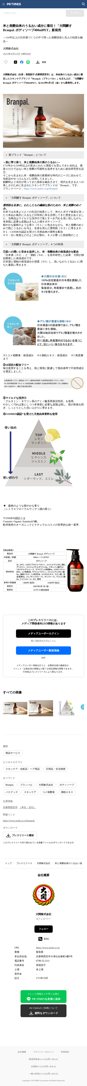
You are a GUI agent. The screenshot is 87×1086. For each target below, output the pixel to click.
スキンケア (30, 792)
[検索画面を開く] (83, 4)
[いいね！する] (6, 62)
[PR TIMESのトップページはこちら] (14, 4)
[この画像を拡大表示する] (15, 708)
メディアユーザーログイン (43, 633)
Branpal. (10, 785)
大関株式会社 (46, 785)
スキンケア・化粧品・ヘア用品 (23, 769)
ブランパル (26, 785)
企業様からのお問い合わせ (43, 1066)
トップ (8, 863)
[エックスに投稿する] (15, 62)
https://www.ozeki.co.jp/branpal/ (41, 188)
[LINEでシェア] (28, 62)
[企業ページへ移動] (43, 896)
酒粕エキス (67, 792)
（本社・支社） (27, 807)
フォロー (43, 929)
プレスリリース (24, 863)
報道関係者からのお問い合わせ (43, 1059)
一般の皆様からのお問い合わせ (43, 1073)
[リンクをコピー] (44, 62)
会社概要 (22, 1051)
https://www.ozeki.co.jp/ (48, 947)
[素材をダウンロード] (38, 62)
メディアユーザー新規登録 (43, 650)
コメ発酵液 (48, 792)
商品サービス (13, 753)
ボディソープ (67, 785)
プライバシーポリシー (43, 1051)
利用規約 (65, 1051)
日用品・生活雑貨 (55, 769)
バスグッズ (12, 792)
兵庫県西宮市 (10, 807)
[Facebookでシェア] (22, 62)
